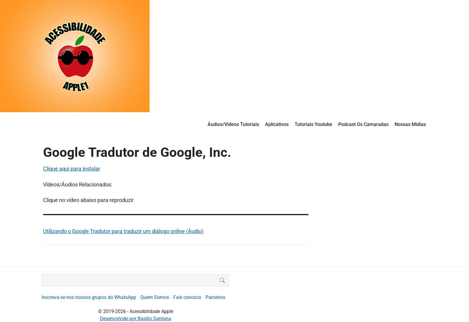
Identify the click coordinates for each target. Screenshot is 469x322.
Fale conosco (187, 297)
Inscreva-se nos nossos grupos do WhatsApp (89, 297)
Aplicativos (277, 124)
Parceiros (215, 297)
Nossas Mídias (410, 124)
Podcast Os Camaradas (363, 124)
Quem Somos (154, 297)
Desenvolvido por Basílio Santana (135, 318)
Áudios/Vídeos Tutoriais (233, 124)
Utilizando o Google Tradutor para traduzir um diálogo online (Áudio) (123, 231)
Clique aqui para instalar (71, 168)
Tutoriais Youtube (313, 124)
